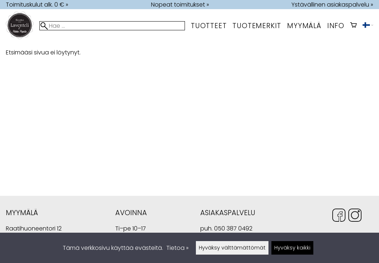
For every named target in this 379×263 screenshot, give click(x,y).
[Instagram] (354, 216)
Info (335, 26)
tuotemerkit (256, 26)
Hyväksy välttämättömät (232, 247)
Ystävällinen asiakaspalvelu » (332, 4)
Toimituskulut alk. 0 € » (37, 4)
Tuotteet (209, 26)
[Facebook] (338, 216)
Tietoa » (177, 248)
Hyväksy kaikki (292, 247)
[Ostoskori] (353, 25)
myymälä (304, 26)
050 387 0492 (233, 228)
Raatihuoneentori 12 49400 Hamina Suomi (34, 229)
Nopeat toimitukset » (180, 4)
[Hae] (112, 25)
